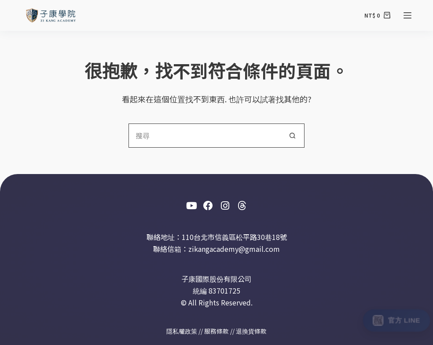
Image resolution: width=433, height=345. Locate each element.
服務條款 (216, 331)
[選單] (407, 15)
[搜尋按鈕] (292, 135)
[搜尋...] (204, 135)
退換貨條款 (251, 331)
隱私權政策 (181, 331)
